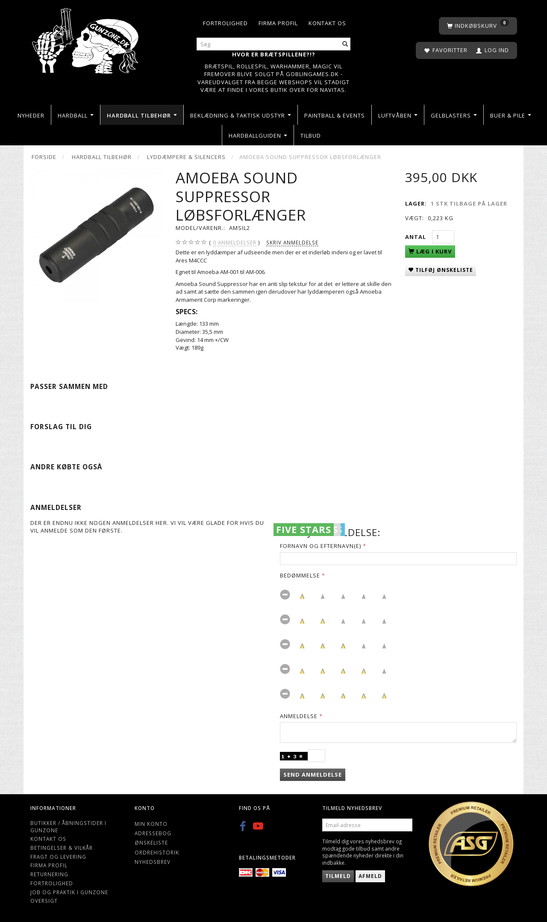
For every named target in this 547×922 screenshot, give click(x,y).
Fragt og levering (58, 856)
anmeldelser (234, 242)
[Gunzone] (86, 39)
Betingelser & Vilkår (61, 847)
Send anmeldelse (312, 774)
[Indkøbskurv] (478, 26)
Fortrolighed (225, 23)
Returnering (49, 874)
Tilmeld (338, 876)
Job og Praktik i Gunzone (69, 892)
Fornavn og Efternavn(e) (320, 546)
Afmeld (370, 876)
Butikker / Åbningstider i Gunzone (68, 826)
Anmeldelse (299, 716)
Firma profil (278, 23)
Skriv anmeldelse (292, 242)
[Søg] (345, 44)
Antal (416, 237)
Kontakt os (327, 23)
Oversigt (44, 900)
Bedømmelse (300, 575)
